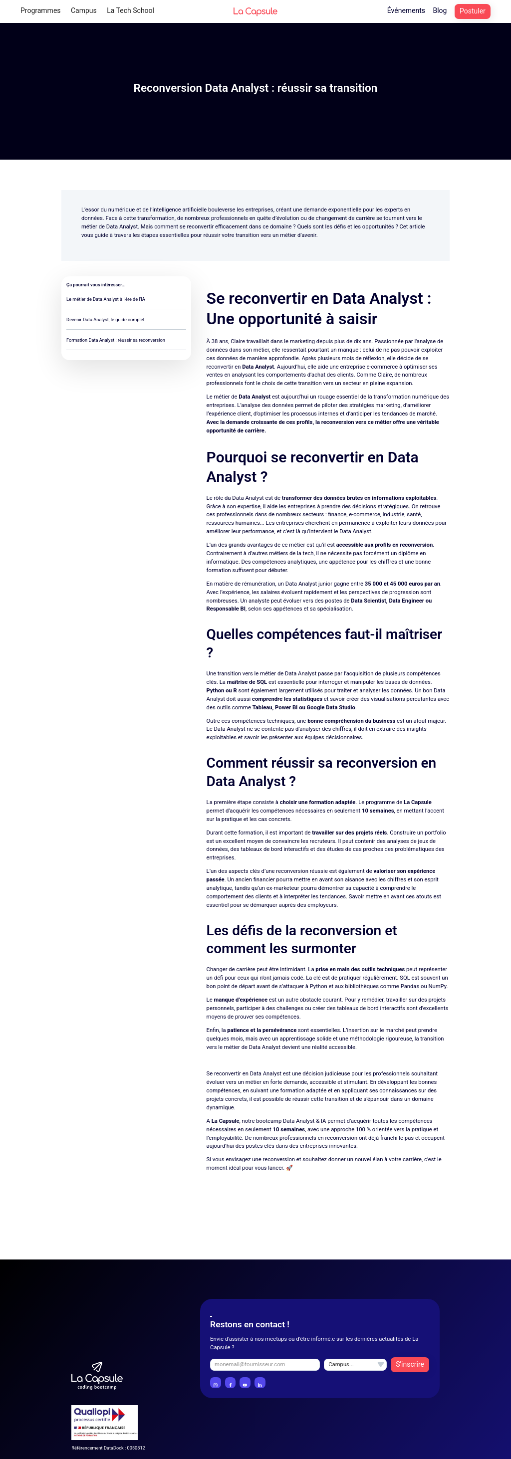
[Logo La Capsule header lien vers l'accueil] (256, 11)
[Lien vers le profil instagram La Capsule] (215, 1382)
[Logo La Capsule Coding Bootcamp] (96, 1376)
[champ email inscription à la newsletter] (265, 1365)
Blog (440, 10)
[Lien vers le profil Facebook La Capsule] (230, 1382)
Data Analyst (122, 226)
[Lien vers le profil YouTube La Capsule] (245, 1382)
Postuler (473, 11)
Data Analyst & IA (304, 1121)
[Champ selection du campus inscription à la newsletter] (355, 1365)
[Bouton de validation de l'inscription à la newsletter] (410, 1364)
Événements (406, 10)
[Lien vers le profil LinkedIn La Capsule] (260, 1382)
